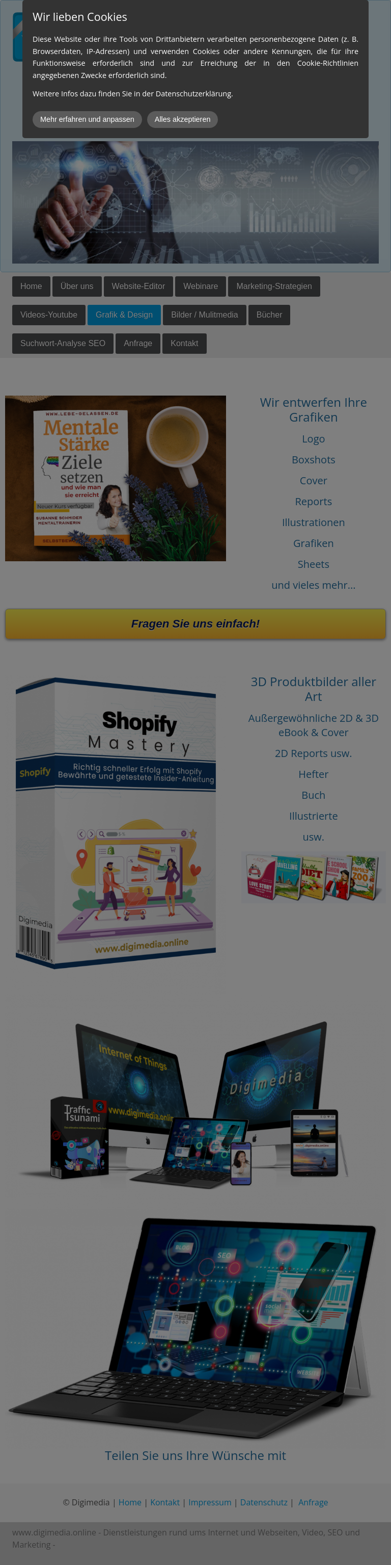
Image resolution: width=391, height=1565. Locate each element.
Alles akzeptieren (183, 119)
